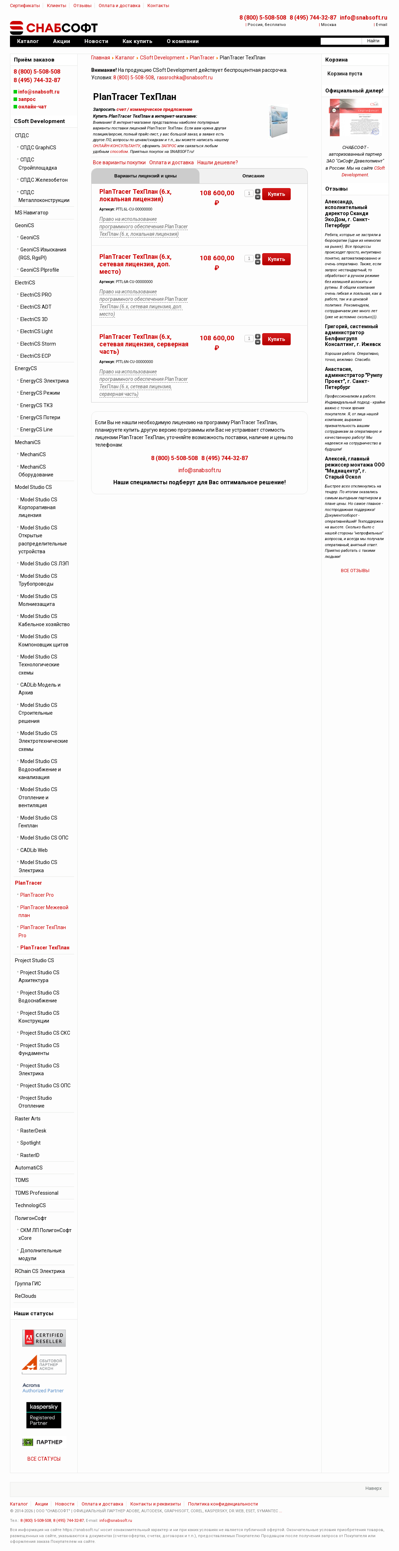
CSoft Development (162, 57)
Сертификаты (25, 5)
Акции (41, 1504)
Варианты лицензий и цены (145, 176)
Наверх (374, 1488)
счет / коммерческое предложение (154, 109)
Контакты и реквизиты (155, 1504)
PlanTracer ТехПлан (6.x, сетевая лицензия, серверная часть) (143, 344)
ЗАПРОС (168, 146)
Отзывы (82, 5)
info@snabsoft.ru (363, 17)
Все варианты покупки (119, 162)
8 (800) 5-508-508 (262, 17)
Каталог (125, 57)
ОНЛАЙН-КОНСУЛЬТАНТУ (116, 146)
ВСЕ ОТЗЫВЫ (355, 570)
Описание (254, 176)
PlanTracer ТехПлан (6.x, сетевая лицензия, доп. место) (135, 264)
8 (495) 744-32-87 (313, 17)
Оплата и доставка (119, 5)
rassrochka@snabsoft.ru (185, 77)
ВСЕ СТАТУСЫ (44, 1459)
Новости (64, 1504)
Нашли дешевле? (217, 162)
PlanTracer (202, 57)
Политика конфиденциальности (223, 1504)
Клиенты (56, 5)
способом (119, 151)
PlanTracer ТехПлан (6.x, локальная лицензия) (135, 195)
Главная (100, 57)
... (280, 1511)
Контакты (158, 5)
